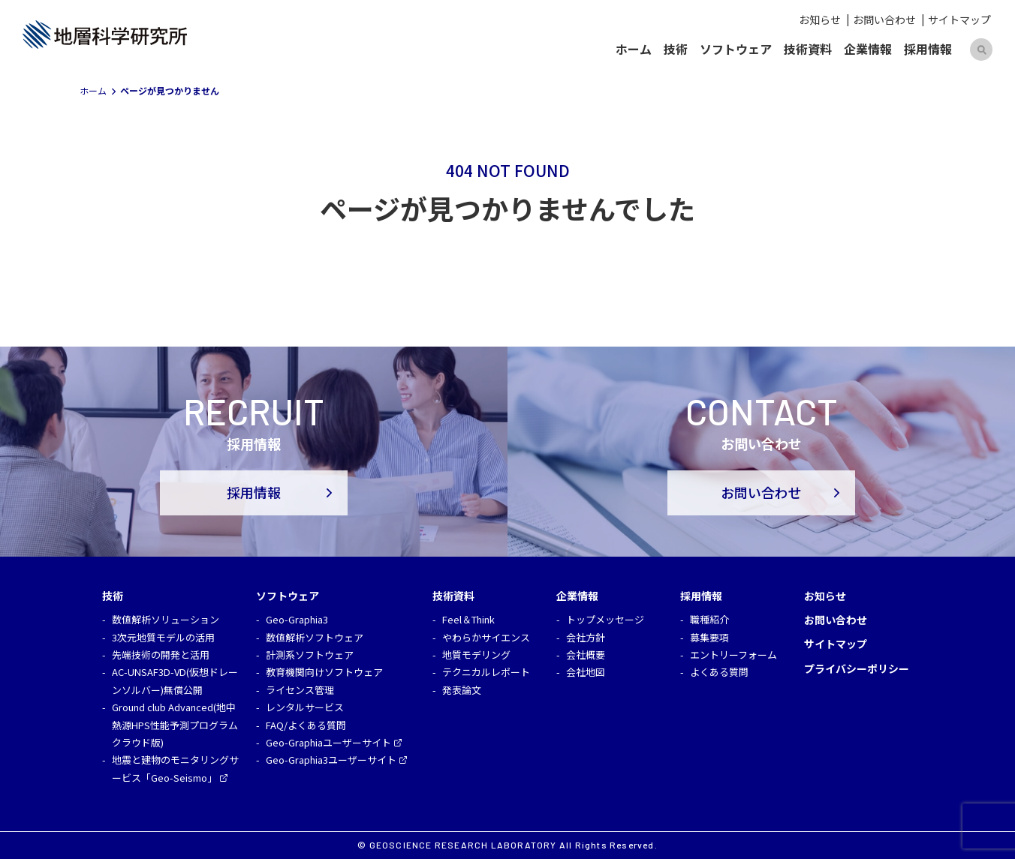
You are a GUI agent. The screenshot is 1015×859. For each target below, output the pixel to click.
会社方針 (585, 637)
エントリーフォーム (733, 654)
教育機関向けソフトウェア (324, 672)
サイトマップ (959, 19)
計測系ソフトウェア (310, 654)
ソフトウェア (736, 49)
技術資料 (808, 49)
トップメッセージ (605, 619)
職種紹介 (709, 619)
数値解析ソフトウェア (314, 637)
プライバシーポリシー (856, 668)
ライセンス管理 (300, 690)
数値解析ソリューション (165, 619)
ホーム (634, 49)
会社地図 (585, 672)
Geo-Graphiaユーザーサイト (328, 742)
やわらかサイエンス (486, 637)
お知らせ (820, 19)
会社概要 (585, 654)
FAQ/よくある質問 (306, 725)
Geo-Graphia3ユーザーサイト (331, 759)
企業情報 (868, 49)
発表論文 (461, 690)
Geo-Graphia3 (297, 619)
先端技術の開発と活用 (160, 654)
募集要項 (709, 637)
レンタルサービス (305, 707)
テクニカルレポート (486, 672)
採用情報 (928, 49)
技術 (676, 49)
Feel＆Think (468, 619)
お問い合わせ (884, 19)
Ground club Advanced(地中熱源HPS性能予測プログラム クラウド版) (175, 724)
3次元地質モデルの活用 (163, 637)
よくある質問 (719, 672)
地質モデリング (476, 654)
